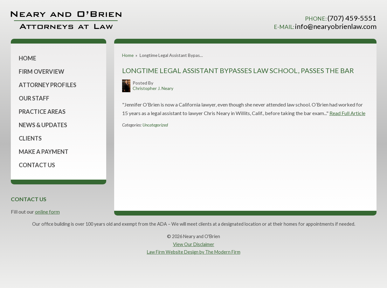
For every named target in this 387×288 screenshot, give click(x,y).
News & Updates (43, 124)
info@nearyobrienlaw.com (336, 26)
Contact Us (37, 164)
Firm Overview (41, 71)
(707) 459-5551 (352, 18)
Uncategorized (155, 124)
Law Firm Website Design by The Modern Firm (193, 252)
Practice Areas (42, 111)
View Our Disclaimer (193, 244)
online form (47, 212)
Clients (30, 138)
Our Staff (34, 98)
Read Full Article (347, 113)
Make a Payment (43, 151)
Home (27, 58)
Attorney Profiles (47, 84)
